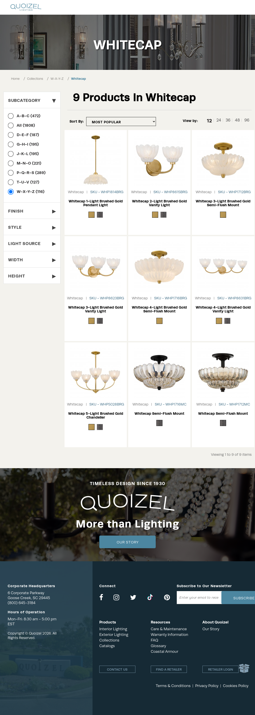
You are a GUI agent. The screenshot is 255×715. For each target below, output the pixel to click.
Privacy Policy (206, 686)
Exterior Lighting (113, 634)
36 (228, 120)
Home (15, 78)
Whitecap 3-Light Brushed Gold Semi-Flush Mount (223, 203)
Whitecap (78, 78)
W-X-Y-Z (57, 78)
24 (218, 120)
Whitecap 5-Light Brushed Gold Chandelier (95, 415)
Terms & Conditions (173, 686)
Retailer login (220, 669)
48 (237, 120)
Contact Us (117, 669)
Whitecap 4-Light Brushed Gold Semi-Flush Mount (159, 309)
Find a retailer (169, 669)
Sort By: (77, 121)
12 (209, 120)
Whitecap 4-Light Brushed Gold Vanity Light (223, 309)
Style (32, 227)
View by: (190, 121)
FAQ (154, 640)
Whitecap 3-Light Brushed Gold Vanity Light (95, 309)
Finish (32, 211)
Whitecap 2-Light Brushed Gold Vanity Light (159, 203)
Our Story (128, 542)
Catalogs (107, 646)
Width (32, 260)
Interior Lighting (113, 629)
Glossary (158, 646)
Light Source (32, 244)
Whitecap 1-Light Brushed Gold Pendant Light (96, 203)
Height (32, 276)
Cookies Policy (235, 686)
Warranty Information (169, 634)
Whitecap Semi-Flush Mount (159, 413)
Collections (35, 78)
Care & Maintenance (169, 629)
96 (246, 120)
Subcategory (32, 100)
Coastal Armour (164, 651)
